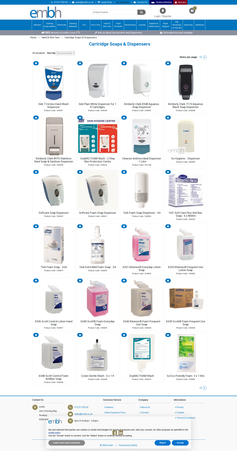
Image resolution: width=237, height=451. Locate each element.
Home (33, 37)
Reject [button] (162, 442)
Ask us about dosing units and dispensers (118, 32)
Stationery (188, 25)
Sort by (51, 53)
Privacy (179, 407)
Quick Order (105, 2)
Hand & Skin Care (107, 25)
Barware (37, 25)
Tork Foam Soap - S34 (54, 267)
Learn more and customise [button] (66, 442)
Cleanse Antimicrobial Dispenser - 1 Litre (141, 160)
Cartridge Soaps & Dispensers (81, 37)
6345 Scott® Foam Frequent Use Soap (185, 323)
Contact (144, 412)
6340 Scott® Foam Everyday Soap (98, 323)
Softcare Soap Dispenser (54, 212)
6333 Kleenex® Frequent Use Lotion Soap (185, 269)
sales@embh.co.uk (82, 2)
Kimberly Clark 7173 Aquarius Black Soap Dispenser (185, 106)
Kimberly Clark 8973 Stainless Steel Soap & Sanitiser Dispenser (53, 160)
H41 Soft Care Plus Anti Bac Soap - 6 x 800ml (185, 214)
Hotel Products (118, 25)
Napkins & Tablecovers (154, 25)
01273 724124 (59, 2)
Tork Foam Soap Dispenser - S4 (141, 212)
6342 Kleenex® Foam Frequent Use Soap (141, 323)
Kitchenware (130, 25)
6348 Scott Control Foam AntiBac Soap (53, 377)
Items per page (188, 57)
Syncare (180, 2)
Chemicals (61, 25)
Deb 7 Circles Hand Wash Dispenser (54, 106)
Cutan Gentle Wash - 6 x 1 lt (97, 375)
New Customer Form (115, 412)
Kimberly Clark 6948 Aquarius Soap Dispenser (141, 106)
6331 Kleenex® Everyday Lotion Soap (142, 269)
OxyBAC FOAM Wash (141, 375)
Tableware (199, 25)
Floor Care (95, 25)
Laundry (142, 25)
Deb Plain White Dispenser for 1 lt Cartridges (97, 106)
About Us (145, 407)
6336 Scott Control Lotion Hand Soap (53, 323)
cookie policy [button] (54, 432)
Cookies (179, 412)
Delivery (109, 407)
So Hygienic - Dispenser (185, 158)
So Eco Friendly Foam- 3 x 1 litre (186, 375)
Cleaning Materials (73, 25)
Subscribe (123, 2)
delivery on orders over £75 (60, 32)
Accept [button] (180, 442)
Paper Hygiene (165, 25)
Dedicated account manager (176, 32)
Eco (84, 25)
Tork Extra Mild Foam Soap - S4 (97, 267)
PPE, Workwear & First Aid (177, 25)
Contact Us (140, 2)
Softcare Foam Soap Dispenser (97, 212)
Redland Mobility (161, 2)
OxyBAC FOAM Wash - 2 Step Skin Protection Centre (97, 160)
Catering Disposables (49, 25)
